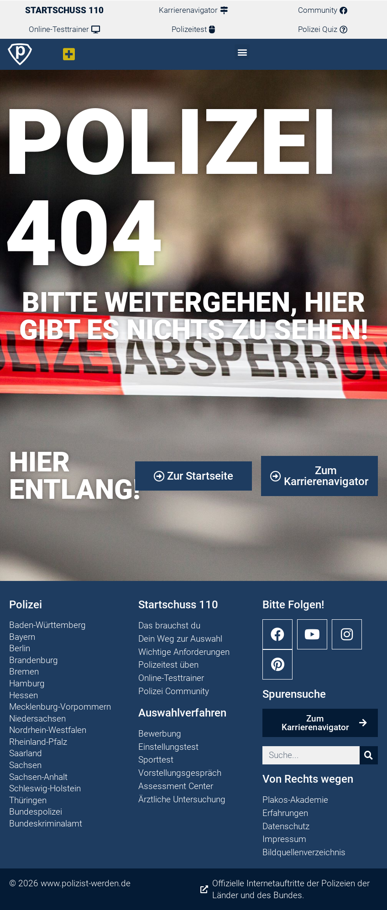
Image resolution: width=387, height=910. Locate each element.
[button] (69, 54)
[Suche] (369, 755)
